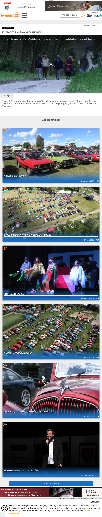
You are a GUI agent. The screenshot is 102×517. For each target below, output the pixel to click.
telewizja (10, 15)
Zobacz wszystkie (51, 483)
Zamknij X (94, 502)
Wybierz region (69, 15)
